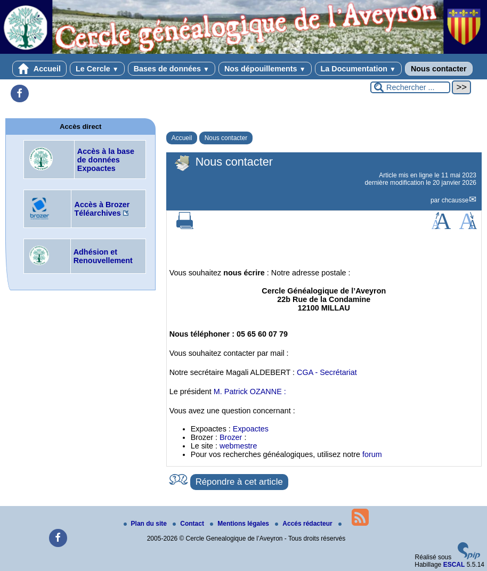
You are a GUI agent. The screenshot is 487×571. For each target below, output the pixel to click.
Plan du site (146, 523)
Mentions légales (240, 523)
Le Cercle (97, 68)
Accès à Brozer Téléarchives (101, 208)
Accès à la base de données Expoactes (105, 160)
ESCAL (454, 564)
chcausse (455, 200)
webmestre (238, 446)
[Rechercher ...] (410, 87)
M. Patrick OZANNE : (250, 391)
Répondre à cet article (239, 482)
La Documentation (358, 68)
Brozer (231, 437)
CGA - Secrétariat (327, 372)
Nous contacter (439, 68)
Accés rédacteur (304, 523)
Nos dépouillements (265, 68)
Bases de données (171, 68)
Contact (189, 523)
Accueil (39, 68)
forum (372, 454)
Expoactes (251, 429)
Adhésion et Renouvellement (103, 256)
